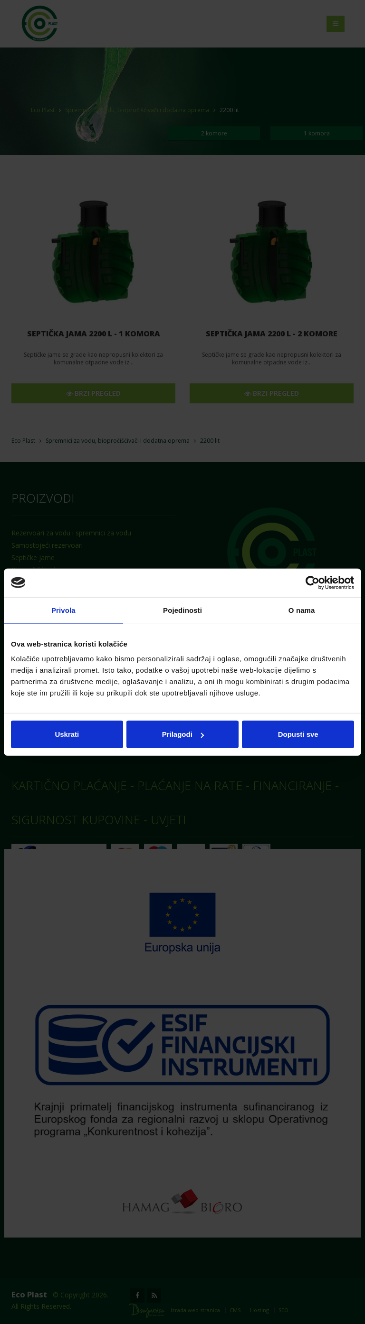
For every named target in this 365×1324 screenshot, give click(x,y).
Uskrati (67, 734)
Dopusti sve (298, 734)
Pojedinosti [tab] (182, 610)
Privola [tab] (63, 610)
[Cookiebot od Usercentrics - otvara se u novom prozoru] (312, 582)
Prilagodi (183, 734)
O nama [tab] (301, 610)
